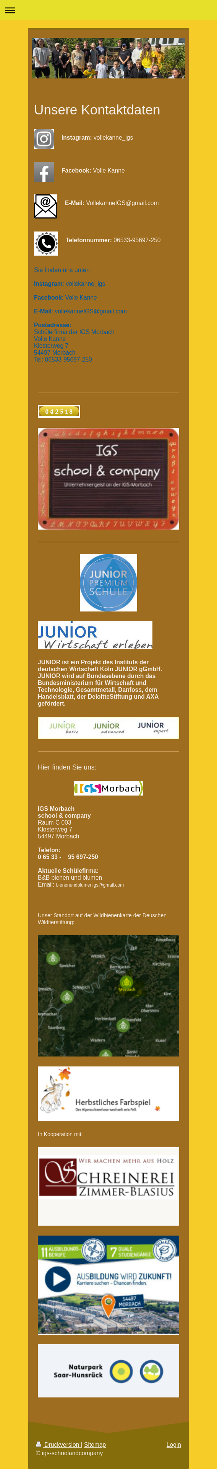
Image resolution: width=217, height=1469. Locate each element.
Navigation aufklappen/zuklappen (108, 10)
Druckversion (58, 1444)
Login (174, 1444)
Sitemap (95, 1444)
